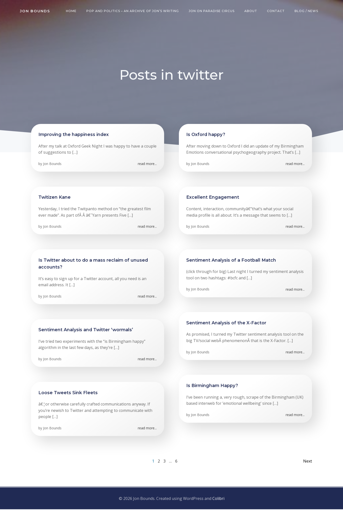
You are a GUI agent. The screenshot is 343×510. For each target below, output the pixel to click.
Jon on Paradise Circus (211, 11)
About (250, 11)
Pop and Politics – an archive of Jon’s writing (132, 11)
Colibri (218, 499)
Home (71, 11)
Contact (276, 11)
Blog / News (306, 11)
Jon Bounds (52, 164)
